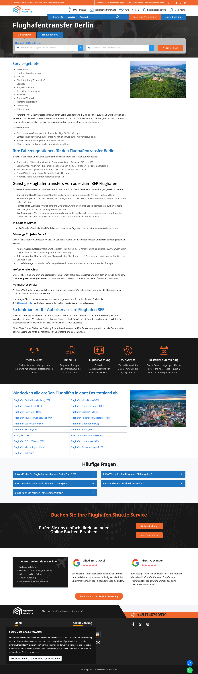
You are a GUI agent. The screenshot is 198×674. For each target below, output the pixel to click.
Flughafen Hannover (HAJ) (27, 411)
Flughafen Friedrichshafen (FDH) (87, 406)
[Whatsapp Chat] (190, 670)
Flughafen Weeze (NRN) (26, 429)
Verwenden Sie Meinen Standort (28, 43)
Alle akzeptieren (19, 658)
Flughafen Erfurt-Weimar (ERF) (29, 441)
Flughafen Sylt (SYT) (24, 452)
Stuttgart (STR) (21, 435)
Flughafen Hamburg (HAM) (85, 441)
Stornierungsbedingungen (154, 3)
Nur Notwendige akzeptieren (45, 658)
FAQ (167, 3)
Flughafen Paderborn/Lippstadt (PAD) (90, 417)
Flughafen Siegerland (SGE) (85, 423)
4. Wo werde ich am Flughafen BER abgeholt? (127, 474)
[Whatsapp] (180, 3)
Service (71, 17)
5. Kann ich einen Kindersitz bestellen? (123, 483)
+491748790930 (152, 614)
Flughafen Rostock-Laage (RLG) (87, 447)
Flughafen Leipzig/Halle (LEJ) (85, 411)
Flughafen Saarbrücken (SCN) (29, 423)
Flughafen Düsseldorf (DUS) (28, 406)
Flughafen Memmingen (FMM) (29, 447)
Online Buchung (173, 16)
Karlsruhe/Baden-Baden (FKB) (86, 435)
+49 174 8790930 (79, 10)
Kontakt (84, 17)
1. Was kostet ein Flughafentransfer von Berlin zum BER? (45, 474)
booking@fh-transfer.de (105, 10)
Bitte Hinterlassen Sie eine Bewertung (99, 596)
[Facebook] (176, 3)
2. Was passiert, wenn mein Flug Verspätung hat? (41, 483)
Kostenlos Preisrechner (145, 16)
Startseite (58, 17)
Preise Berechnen (170, 48)
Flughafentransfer (25, 303)
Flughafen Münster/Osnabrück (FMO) (33, 417)
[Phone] (190, 663)
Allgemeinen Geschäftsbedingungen (110, 3)
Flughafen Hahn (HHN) (82, 429)
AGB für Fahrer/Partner (134, 3)
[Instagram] (185, 3)
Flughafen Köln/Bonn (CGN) (85, 400)
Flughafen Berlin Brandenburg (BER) (32, 400)
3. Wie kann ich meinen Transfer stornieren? (39, 492)
